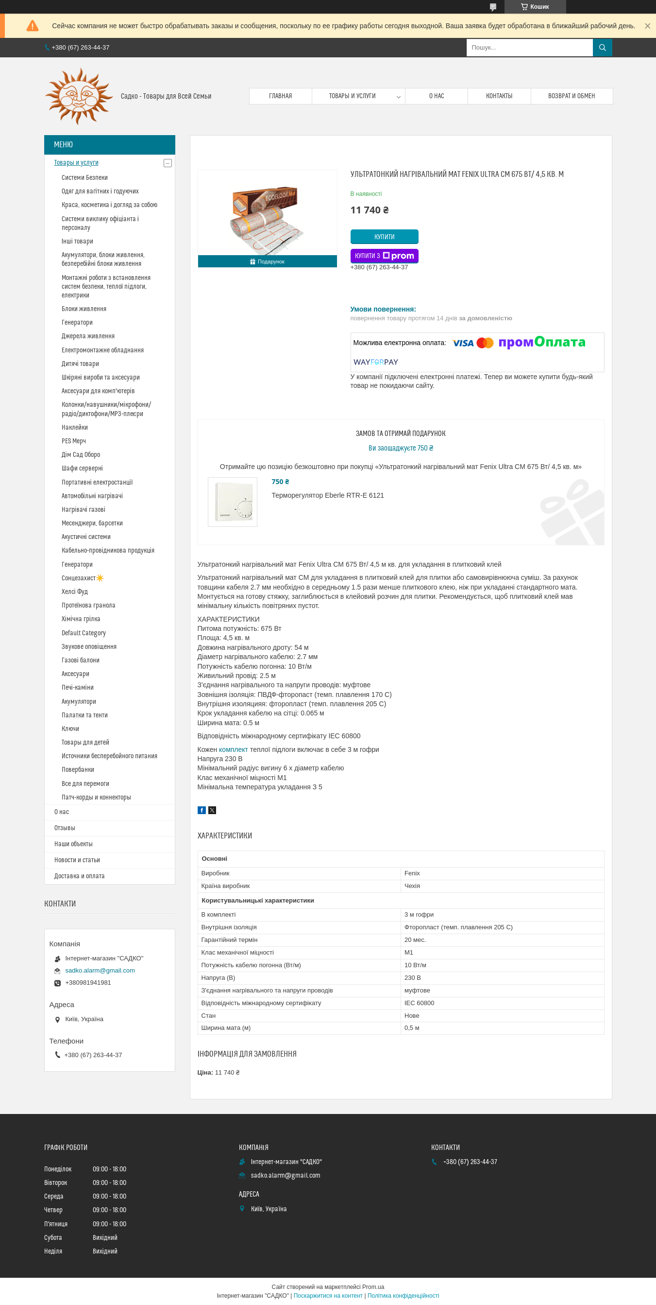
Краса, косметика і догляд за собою (109, 205)
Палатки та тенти (85, 715)
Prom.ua (373, 1287)
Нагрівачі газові (83, 510)
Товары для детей (85, 743)
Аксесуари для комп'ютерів (98, 391)
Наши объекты (73, 844)
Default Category (84, 633)
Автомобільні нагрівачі (92, 496)
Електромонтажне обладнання (103, 350)
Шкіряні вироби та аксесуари (101, 378)
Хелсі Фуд (75, 592)
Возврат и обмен (571, 96)
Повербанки (78, 770)
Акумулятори (79, 702)
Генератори (77, 323)
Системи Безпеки (85, 178)
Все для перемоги (85, 784)
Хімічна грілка (81, 619)
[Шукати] (602, 47)
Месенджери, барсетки (92, 523)
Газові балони (81, 660)
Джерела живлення (88, 336)
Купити (384, 237)
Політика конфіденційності (403, 1295)
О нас (436, 96)
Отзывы (64, 828)
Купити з (384, 256)
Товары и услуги (352, 96)
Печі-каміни (78, 688)
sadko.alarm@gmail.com (100, 970)
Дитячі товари (80, 364)
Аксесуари (75, 674)
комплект (233, 749)
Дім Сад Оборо (81, 455)
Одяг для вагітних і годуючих (100, 191)
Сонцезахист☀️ (83, 578)
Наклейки (75, 428)
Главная (280, 96)
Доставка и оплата (79, 876)
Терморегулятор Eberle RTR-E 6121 (328, 495)
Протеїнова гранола (89, 605)
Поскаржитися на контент (328, 1295)
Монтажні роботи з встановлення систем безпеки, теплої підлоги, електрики (106, 286)
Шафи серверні (82, 468)
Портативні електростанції (97, 483)
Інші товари (77, 241)
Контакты (499, 96)
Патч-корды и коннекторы (96, 797)
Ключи (70, 729)
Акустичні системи (86, 537)
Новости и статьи (77, 860)
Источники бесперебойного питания (109, 756)
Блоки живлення (84, 309)
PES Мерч (74, 441)
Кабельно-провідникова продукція (108, 551)
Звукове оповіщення (89, 647)
